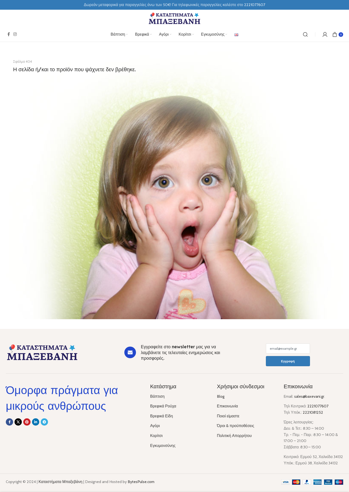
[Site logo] (174, 18)
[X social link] (18, 422)
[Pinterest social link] (27, 422)
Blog (220, 396)
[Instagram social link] (15, 34)
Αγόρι (155, 425)
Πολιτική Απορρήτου (234, 435)
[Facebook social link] (9, 34)
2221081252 (313, 412)
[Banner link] (174, 185)
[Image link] (42, 352)
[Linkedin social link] (35, 422)
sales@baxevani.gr (309, 396)
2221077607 (317, 406)
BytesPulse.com (141, 481)
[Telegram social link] (44, 422)
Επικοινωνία (227, 406)
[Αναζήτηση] (305, 34)
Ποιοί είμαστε (228, 416)
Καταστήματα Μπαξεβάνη (60, 481)
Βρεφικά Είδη (161, 416)
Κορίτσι (156, 435)
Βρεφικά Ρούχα (163, 406)
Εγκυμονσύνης (162, 445)
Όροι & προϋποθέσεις (235, 425)
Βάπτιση (157, 396)
